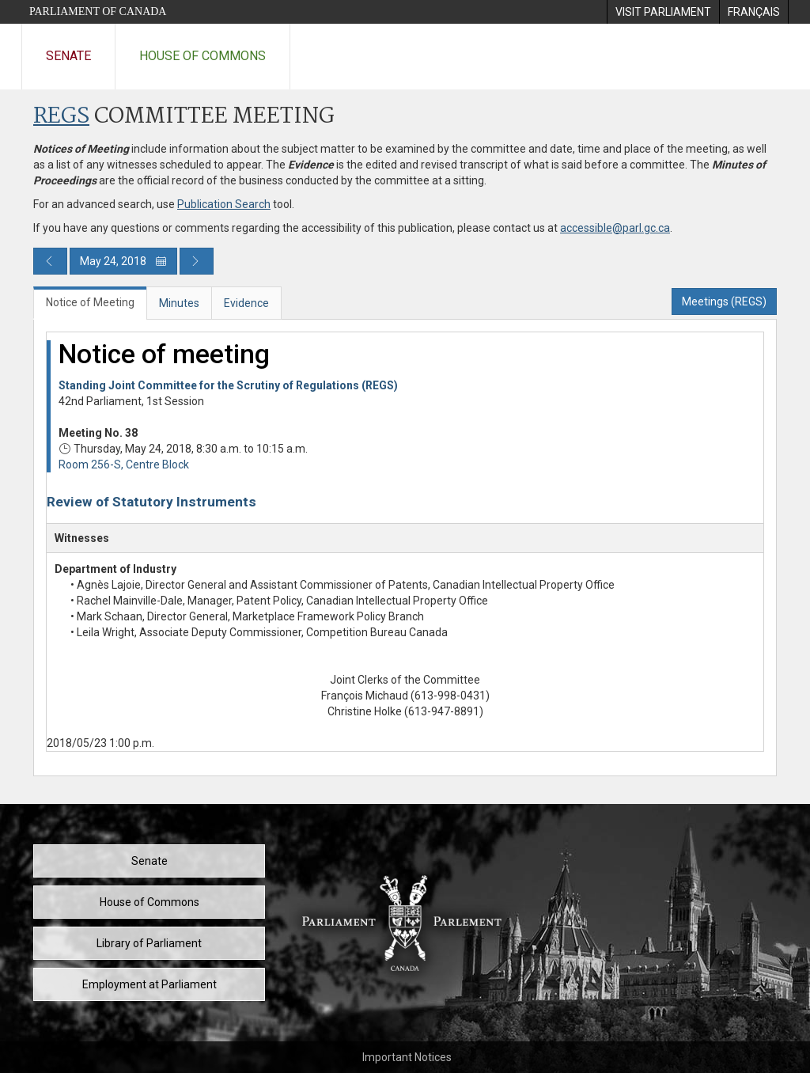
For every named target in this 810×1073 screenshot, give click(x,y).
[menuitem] (663, 12)
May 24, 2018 (123, 261)
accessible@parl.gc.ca (615, 228)
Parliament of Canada (97, 11)
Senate (68, 55)
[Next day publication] (197, 261)
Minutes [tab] (179, 303)
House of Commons (202, 55)
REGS (61, 117)
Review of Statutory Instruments (151, 502)
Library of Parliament (149, 943)
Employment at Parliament (149, 984)
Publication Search (224, 204)
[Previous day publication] (50, 261)
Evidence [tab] (246, 303)
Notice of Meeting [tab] (90, 302)
